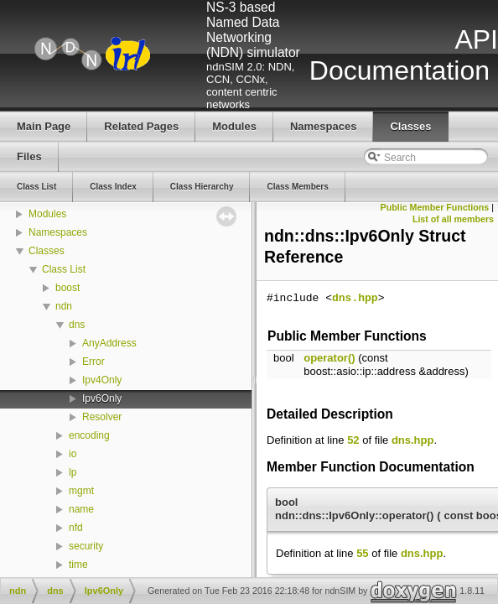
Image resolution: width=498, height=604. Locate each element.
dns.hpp (355, 298)
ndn (63, 306)
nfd (76, 528)
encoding (89, 435)
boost (67, 288)
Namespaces (58, 232)
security (86, 546)
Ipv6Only (102, 398)
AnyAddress (109, 343)
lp (72, 472)
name (81, 509)
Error (93, 361)
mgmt (81, 491)
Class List (64, 269)
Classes (47, 251)
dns (77, 325)
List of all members (453, 219)
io (72, 454)
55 (362, 553)
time (78, 564)
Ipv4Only (102, 380)
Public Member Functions (435, 207)
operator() (329, 357)
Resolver (102, 417)
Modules (47, 214)
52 (353, 440)
